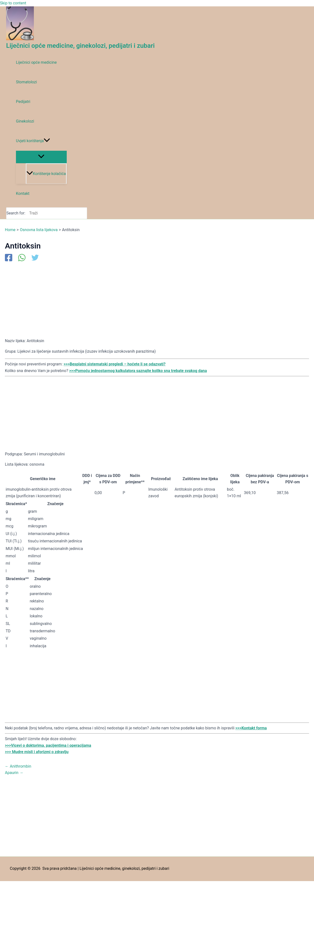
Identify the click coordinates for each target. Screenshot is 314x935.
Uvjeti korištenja (33, 141)
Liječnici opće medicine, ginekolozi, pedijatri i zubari (80, 45)
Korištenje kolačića (46, 173)
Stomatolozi (26, 82)
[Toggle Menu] (41, 157)
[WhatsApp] (22, 258)
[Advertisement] (152, 299)
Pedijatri (23, 101)
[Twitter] (35, 258)
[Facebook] (8, 258)
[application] (47, 141)
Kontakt (22, 193)
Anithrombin (18, 766)
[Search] (85, 213)
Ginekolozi (25, 121)
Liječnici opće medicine (36, 62)
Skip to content (13, 3)
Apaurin (14, 772)
